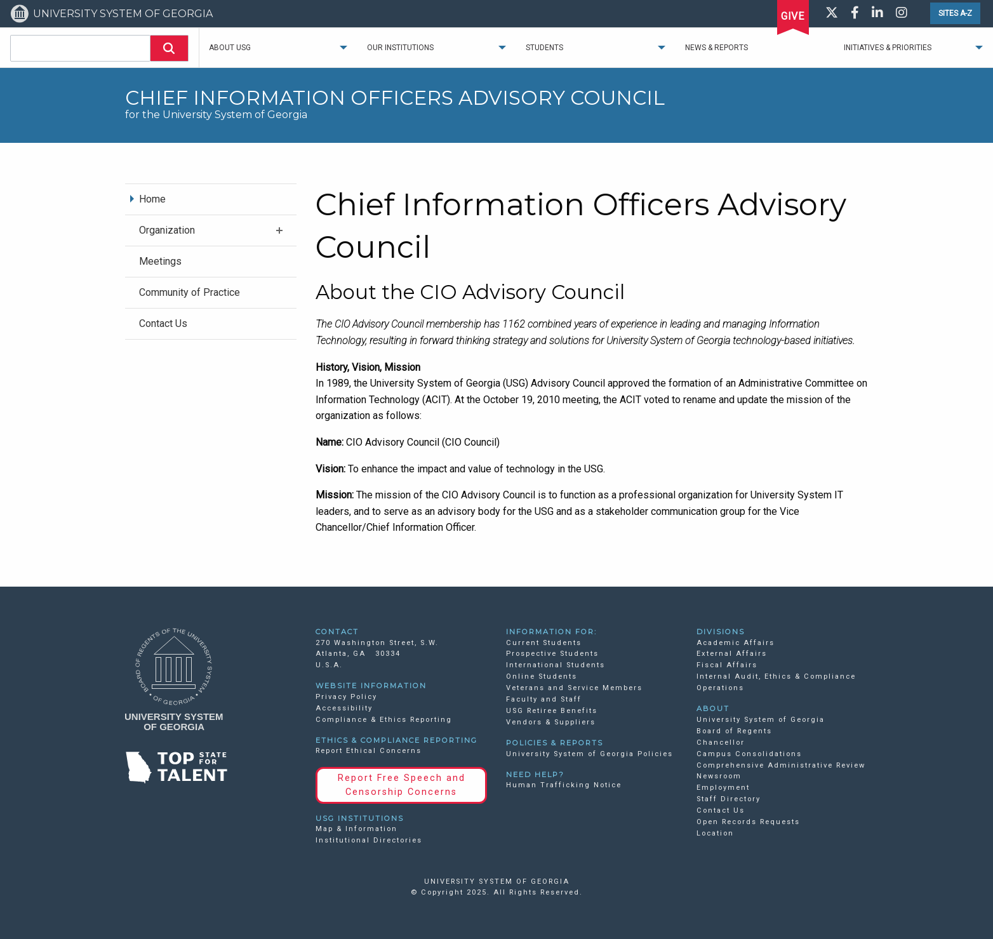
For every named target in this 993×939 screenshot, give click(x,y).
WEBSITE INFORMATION (371, 685)
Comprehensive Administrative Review (780, 765)
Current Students (544, 643)
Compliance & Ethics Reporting (384, 720)
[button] (169, 48)
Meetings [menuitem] (160, 261)
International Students (555, 665)
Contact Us (720, 810)
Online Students (541, 676)
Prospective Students (552, 653)
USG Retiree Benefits (551, 711)
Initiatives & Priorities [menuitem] (887, 47)
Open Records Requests (748, 822)
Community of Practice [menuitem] (189, 292)
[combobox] (80, 48)
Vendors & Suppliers (551, 722)
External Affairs (731, 653)
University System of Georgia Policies (589, 754)
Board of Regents (734, 731)
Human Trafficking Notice (564, 785)
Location (715, 833)
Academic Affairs (735, 643)
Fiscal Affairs (726, 665)
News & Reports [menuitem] (716, 47)
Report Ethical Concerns (369, 751)
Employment (723, 787)
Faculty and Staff (544, 699)
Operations (720, 688)
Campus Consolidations (749, 754)
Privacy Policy (346, 697)
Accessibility (344, 708)
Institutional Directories (369, 840)
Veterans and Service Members (574, 688)
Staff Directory (728, 799)
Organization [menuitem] (167, 230)
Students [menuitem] (544, 47)
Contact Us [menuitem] (163, 323)
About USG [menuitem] (230, 47)
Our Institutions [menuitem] (400, 47)
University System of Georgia (760, 720)
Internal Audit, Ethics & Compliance (776, 676)
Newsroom (719, 776)
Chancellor (720, 742)
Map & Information (356, 829)
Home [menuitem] (152, 199)
